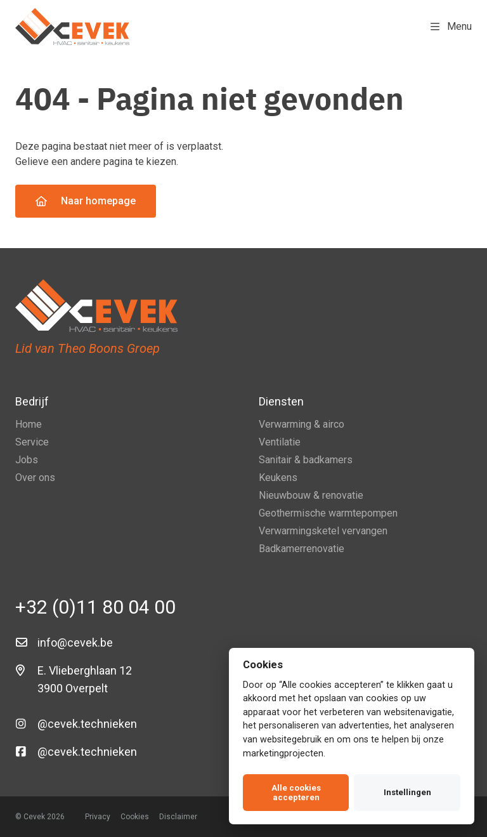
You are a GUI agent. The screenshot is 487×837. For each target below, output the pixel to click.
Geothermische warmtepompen (328, 513)
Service (32, 442)
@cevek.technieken (87, 723)
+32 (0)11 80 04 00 (95, 607)
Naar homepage (86, 201)
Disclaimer (178, 816)
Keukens (278, 477)
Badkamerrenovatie (301, 549)
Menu (451, 26)
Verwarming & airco (301, 424)
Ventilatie (280, 442)
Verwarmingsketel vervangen (323, 531)
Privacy (97, 816)
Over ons (35, 477)
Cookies (134, 816)
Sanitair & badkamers (306, 460)
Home (28, 424)
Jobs (26, 460)
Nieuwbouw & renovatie (311, 495)
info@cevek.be (75, 642)
